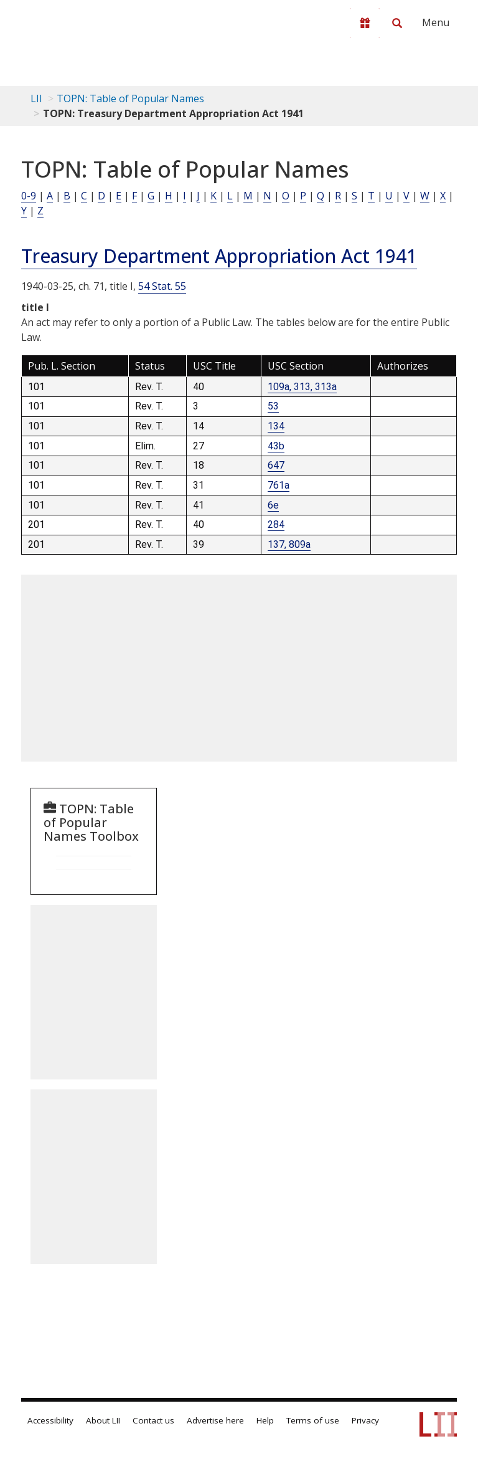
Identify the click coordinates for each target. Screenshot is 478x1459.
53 (273, 406)
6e (273, 505)
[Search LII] (397, 23)
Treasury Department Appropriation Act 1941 (219, 256)
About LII (103, 1420)
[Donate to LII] (365, 23)
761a (278, 485)
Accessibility (50, 1420)
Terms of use (312, 1420)
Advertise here (215, 1420)
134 (276, 426)
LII (36, 98)
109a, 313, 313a (302, 387)
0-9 (28, 196)
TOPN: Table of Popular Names (130, 98)
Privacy (365, 1420)
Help (265, 1420)
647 (276, 465)
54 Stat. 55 (162, 286)
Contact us (153, 1420)
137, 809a (289, 544)
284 (276, 524)
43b (276, 446)
